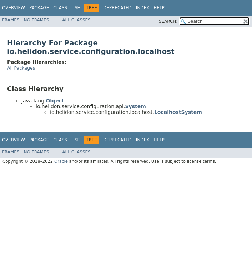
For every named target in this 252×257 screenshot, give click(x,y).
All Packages (21, 68)
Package (39, 7)
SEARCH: (168, 21)
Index (143, 7)
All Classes (76, 19)
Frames (11, 19)
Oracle (61, 161)
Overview (13, 7)
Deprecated (117, 7)
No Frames (36, 19)
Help (159, 7)
